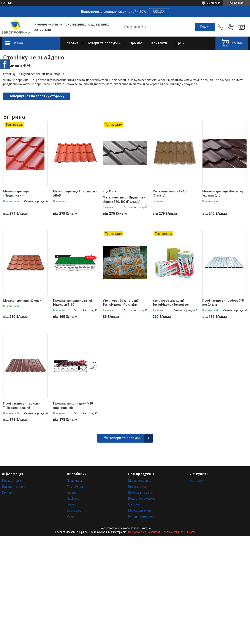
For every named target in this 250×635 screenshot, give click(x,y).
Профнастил (137, 486)
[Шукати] (205, 27)
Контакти (159, 43)
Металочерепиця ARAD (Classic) (170, 193)
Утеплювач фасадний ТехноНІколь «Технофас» (171, 303)
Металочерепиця (140, 480)
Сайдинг (134, 504)
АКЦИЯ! (159, 12)
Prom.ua (146, 528)
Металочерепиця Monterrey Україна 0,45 (222, 193)
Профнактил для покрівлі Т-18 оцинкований (22, 405)
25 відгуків (213, 3)
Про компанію (12, 480)
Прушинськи (75, 480)
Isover (71, 504)
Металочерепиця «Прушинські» (16, 193)
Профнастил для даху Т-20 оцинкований (73, 405)
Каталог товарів (13, 486)
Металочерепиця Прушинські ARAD (75, 193)
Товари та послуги (102, 43)
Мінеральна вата (140, 492)
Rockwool (73, 498)
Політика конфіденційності (178, 532)
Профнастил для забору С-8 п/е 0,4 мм (223, 303)
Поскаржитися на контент (144, 532)
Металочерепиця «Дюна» (22, 300)
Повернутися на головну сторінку (36, 96)
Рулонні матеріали (141, 516)
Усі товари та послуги (122, 438)
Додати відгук (231, 26)
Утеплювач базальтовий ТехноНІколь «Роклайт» (121, 303)
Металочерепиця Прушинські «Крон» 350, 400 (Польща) (124, 199)
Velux (70, 516)
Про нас (136, 43)
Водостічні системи (142, 498)
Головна (72, 43)
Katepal (72, 492)
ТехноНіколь (76, 486)
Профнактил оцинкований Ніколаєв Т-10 (72, 303)
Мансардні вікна (140, 510)
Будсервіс (74, 510)
